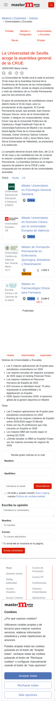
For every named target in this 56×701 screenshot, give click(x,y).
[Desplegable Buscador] (51, 4)
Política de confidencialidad (30, 496)
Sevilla (15, 178)
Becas (15, 40)
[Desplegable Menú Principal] (6, 4)
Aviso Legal (41, 493)
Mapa (9, 568)
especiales (46, 355)
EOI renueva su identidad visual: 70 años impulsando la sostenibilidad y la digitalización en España (28, 389)
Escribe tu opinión (15, 505)
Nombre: (7, 520)
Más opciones (28, 695)
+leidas (10, 355)
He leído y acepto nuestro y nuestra (28, 495)
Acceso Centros (14, 598)
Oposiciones (38, 598)
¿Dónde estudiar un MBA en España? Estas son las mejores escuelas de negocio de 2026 (30, 442)
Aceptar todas (28, 675)
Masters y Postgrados (25, 33)
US (23, 178)
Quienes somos (14, 573)
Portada (9, 31)
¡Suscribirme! (43, 486)
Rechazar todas (27, 685)
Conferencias (39, 583)
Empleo (41, 40)
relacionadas (28, 355)
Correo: (6, 532)
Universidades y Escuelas (44, 33)
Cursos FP (38, 577)
